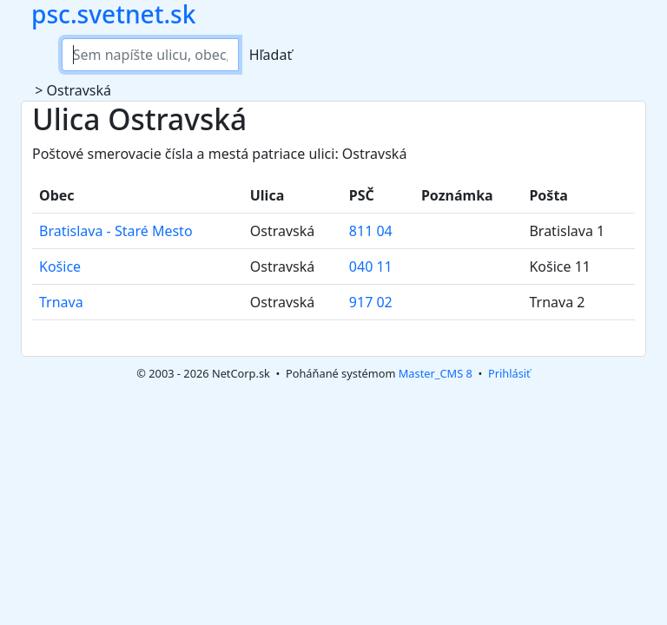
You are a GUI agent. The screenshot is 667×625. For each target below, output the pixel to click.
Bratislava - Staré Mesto (116, 230)
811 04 (371, 230)
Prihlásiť (509, 373)
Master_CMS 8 (435, 373)
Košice (60, 266)
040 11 (371, 266)
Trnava (61, 302)
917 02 (371, 302)
